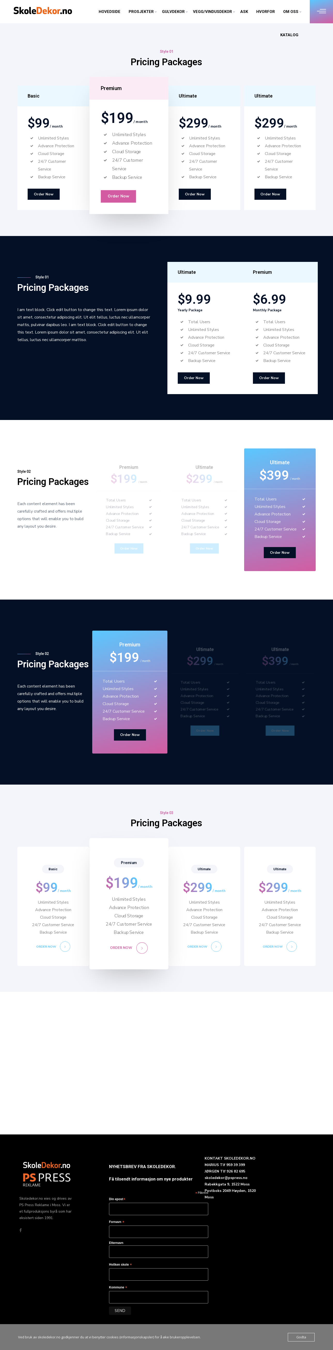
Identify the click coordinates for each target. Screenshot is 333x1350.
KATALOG (289, 35)
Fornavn (117, 1222)
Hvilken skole (120, 1264)
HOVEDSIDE (109, 11)
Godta (301, 1337)
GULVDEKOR (173, 11)
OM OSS (290, 11)
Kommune (118, 1287)
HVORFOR (265, 11)
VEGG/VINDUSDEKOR (212, 11)
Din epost (117, 1199)
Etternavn (116, 1243)
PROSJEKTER (141, 11)
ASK (244, 11)
